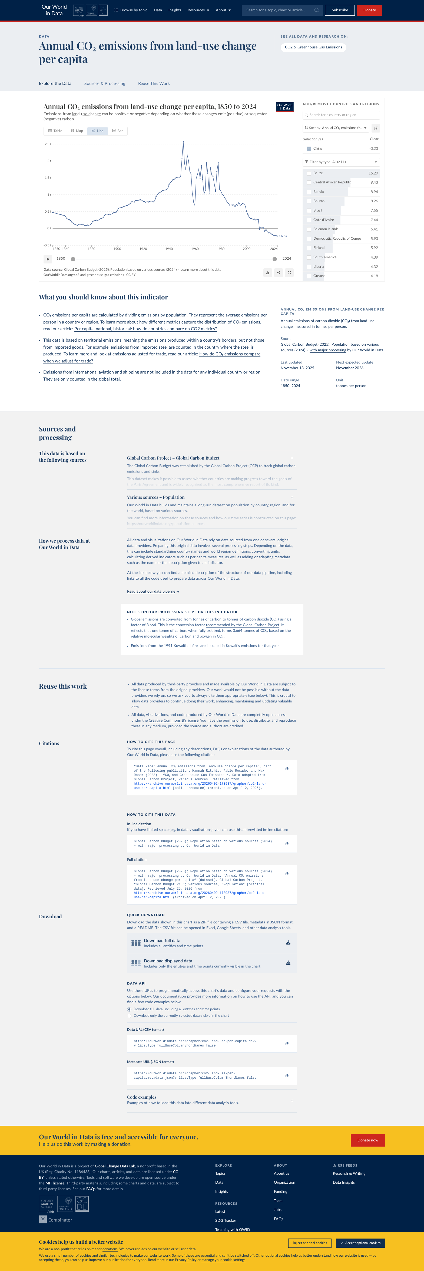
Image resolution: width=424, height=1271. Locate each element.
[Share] (278, 272)
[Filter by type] (341, 162)
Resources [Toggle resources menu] (198, 10)
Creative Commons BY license (173, 720)
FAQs (90, 1199)
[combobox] (282, 10)
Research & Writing (349, 1184)
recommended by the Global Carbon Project (242, 625)
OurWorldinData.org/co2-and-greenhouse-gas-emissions (84, 274)
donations (110, 1249)
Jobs (277, 1220)
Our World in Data (54, 10)
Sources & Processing (104, 83)
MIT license (54, 1194)
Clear (374, 139)
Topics (220, 1184)
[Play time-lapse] (48, 259)
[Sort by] (336, 128)
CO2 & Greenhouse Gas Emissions (313, 47)
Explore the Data (55, 83)
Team (278, 1211)
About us (281, 1184)
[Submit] (316, 10)
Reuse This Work (154, 83)
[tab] (55, 131)
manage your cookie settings (223, 1260)
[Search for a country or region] (341, 115)
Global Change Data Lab (115, 1176)
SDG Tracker (225, 1231)
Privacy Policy (186, 1260)
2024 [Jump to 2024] (287, 258)
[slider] (73, 259)
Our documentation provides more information (192, 1004)
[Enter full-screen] (289, 272)
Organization (284, 1193)
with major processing (328, 350)
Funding (280, 1202)
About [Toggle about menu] (223, 10)
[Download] (267, 272)
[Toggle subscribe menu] (340, 10)
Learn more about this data (200, 270)
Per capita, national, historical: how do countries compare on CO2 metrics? (145, 329)
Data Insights (344, 1193)
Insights (174, 10)
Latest (220, 1222)
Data (158, 10)
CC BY (130, 274)
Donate (369, 10)
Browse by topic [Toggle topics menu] (130, 10)
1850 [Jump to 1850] (61, 258)
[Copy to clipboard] (281, 769)
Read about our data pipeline (153, 591)
